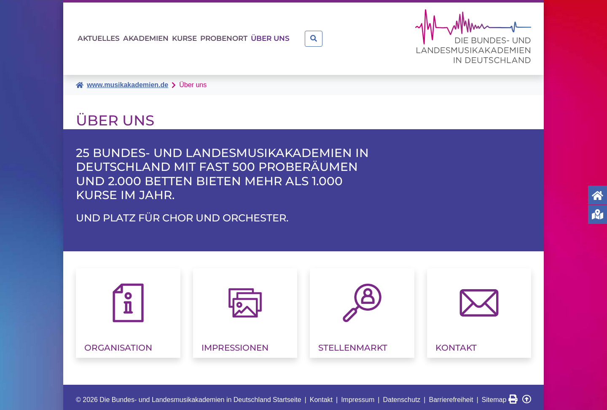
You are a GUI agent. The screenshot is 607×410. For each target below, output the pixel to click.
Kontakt (456, 343)
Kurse (229, 36)
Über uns (351, 36)
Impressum (357, 394)
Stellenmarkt (352, 343)
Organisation (118, 343)
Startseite (287, 394)
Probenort (286, 36)
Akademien (174, 36)
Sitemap (494, 394)
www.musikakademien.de (127, 79)
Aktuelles (108, 36)
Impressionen (235, 343)
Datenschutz (401, 394)
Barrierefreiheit (451, 394)
